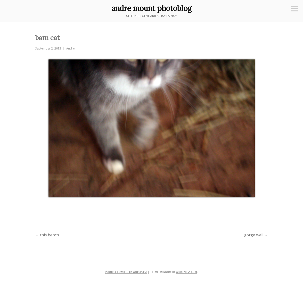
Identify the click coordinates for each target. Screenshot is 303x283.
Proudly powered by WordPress (126, 272)
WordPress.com (186, 272)
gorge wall (256, 235)
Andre (70, 48)
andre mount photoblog (152, 8)
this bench (47, 235)
